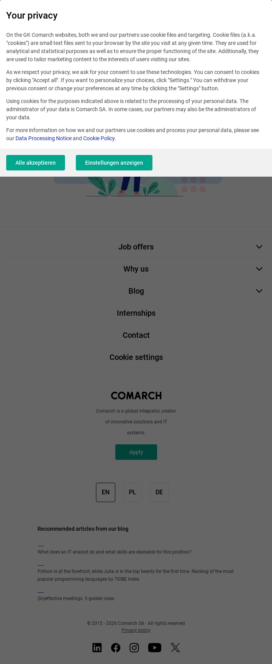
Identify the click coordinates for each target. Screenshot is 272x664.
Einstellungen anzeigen (114, 163)
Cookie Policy (99, 138)
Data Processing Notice (43, 138)
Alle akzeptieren (35, 163)
